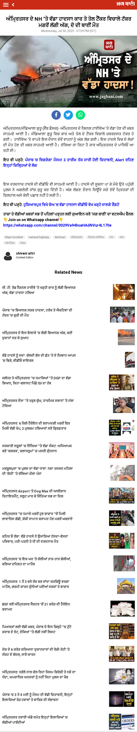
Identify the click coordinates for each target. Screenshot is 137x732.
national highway (39, 237)
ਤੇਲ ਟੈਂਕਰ (9, 243)
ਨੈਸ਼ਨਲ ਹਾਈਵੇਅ (96, 237)
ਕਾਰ (122, 237)
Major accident (14, 237)
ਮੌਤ (112, 237)
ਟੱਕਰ (22, 243)
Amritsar (60, 237)
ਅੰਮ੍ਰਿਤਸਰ (76, 237)
